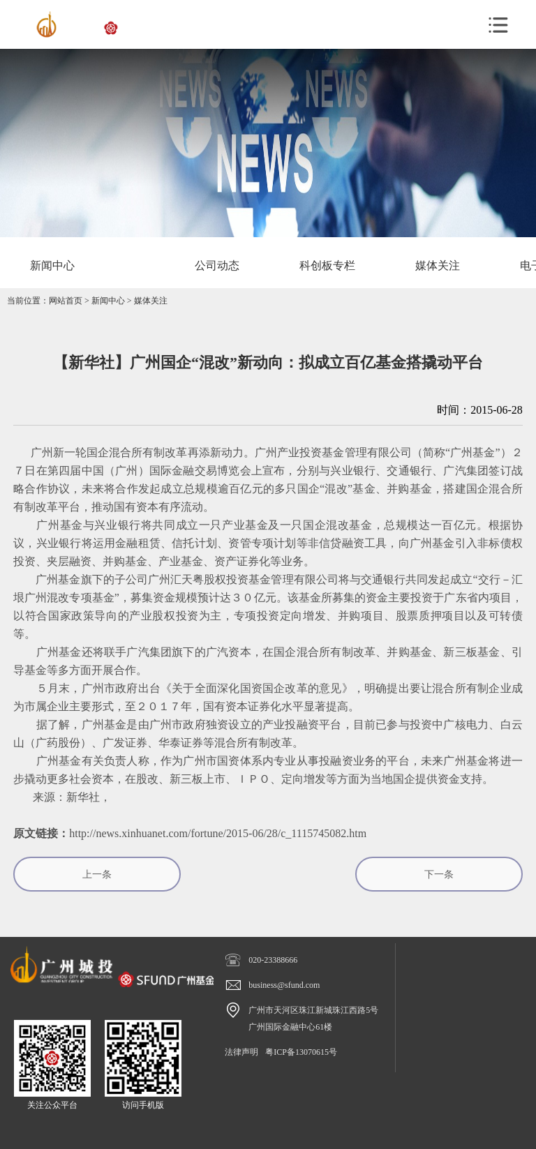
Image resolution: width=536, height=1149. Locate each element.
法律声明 (241, 1052)
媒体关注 (151, 301)
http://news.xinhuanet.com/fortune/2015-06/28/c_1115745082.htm (217, 833)
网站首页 (65, 301)
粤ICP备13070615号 (301, 1052)
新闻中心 (108, 301)
